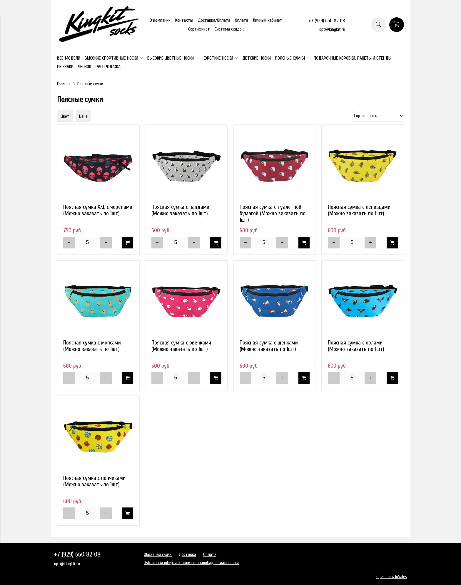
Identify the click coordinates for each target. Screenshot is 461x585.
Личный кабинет (267, 20)
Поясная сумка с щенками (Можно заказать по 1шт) (269, 345)
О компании (160, 20)
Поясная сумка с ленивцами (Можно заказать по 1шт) (359, 210)
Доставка (187, 554)
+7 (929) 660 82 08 (326, 21)
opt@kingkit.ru (332, 29)
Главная (64, 83)
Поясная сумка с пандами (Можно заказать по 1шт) (180, 210)
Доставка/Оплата (214, 20)
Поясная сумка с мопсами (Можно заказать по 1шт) (92, 345)
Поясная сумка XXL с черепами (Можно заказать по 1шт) (97, 210)
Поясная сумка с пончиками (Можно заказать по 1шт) (94, 481)
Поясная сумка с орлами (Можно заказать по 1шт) (356, 345)
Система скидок (229, 29)
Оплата (241, 20)
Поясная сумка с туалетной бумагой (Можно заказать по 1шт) (272, 213)
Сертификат (199, 29)
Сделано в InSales (391, 576)
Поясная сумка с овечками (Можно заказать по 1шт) (181, 345)
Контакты (184, 20)
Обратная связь (158, 554)
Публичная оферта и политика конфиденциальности (191, 562)
